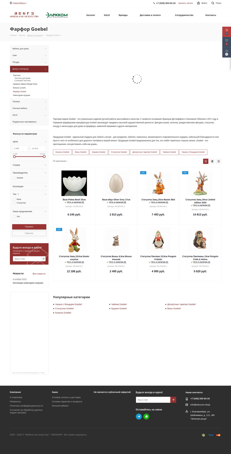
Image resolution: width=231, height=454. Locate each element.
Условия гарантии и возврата (67, 401)
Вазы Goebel (80, 152)
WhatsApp (146, 417)
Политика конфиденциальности (26, 405)
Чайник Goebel (169, 152)
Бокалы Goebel (62, 152)
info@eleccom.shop (200, 404)
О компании (16, 397)
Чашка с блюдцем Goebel (193, 152)
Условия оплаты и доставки (66, 397)
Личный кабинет (60, 405)
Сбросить (29, 233)
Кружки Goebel (98, 152)
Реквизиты (15, 401)
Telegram (139, 417)
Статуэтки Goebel (119, 152)
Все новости (39, 273)
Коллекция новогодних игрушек (28, 283)
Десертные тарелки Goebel (145, 152)
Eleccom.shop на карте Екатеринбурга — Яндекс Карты (30, 372)
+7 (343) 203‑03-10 (200, 398)
